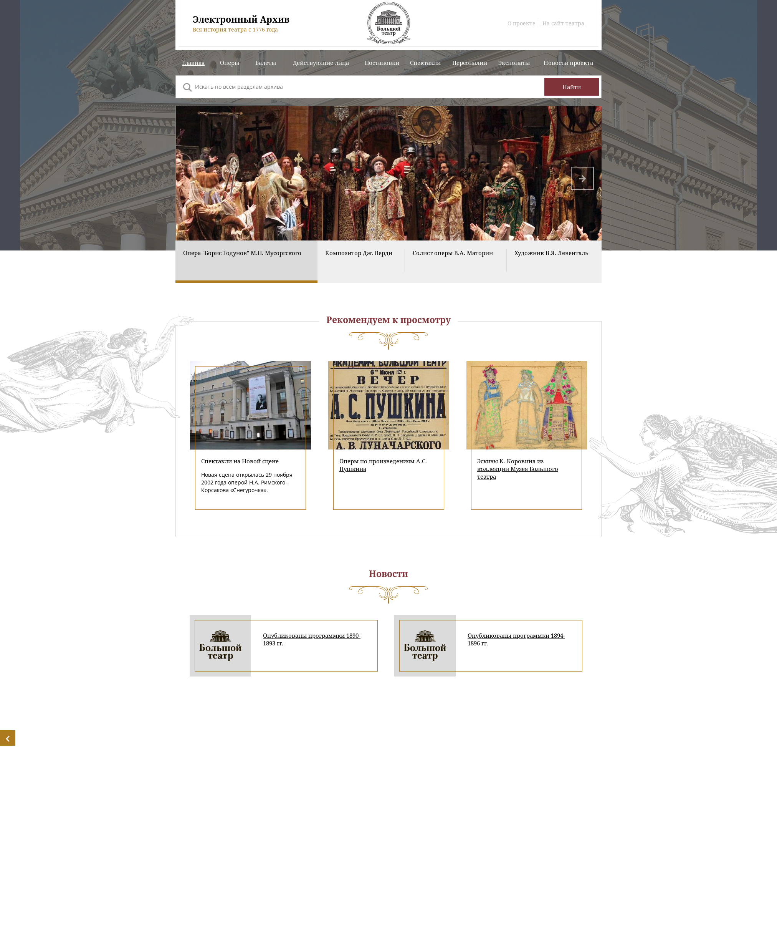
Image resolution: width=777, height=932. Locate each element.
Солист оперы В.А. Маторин (453, 263)
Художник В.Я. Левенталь (551, 263)
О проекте (522, 23)
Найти (571, 87)
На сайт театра (563, 23)
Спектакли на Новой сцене (240, 471)
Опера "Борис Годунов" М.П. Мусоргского (242, 263)
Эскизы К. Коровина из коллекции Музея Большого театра (517, 478)
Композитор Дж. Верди (358, 263)
